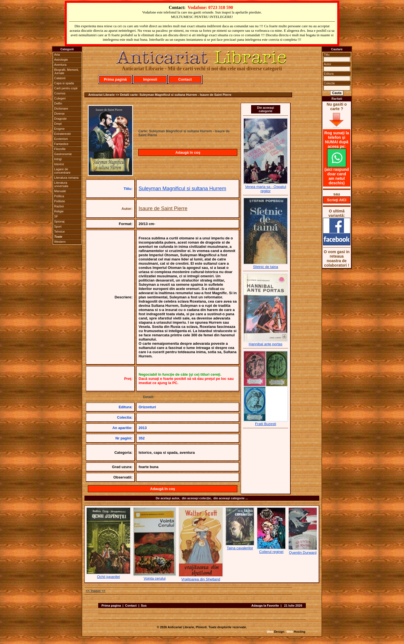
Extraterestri (62, 133)
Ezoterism (61, 138)
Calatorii (59, 78)
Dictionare (61, 108)
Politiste (59, 201)
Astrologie (61, 59)
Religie (59, 211)
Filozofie (60, 149)
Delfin (58, 103)
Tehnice (59, 231)
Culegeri (60, 98)
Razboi (59, 206)
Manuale (60, 191)
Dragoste (60, 118)
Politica (59, 196)
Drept (58, 123)
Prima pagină (115, 79)
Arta (57, 54)
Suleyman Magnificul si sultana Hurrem (182, 188)
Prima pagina (111, 605)
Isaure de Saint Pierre (163, 208)
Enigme (59, 128)
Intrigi (58, 159)
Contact (185, 79)
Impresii (150, 79)
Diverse (59, 113)
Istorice (59, 164)
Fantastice (61, 144)
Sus (143, 605)
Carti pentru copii (65, 88)
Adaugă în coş (187, 152)
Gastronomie (63, 154)
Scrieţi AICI (336, 200)
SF (56, 216)
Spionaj (59, 221)
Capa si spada (64, 83)
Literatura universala (61, 184)
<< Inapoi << (95, 591)
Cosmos (59, 93)
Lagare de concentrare (62, 170)
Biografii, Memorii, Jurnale (66, 71)
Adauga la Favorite (265, 605)
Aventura (60, 64)
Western (60, 241)
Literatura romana (66, 177)
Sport (57, 226)
